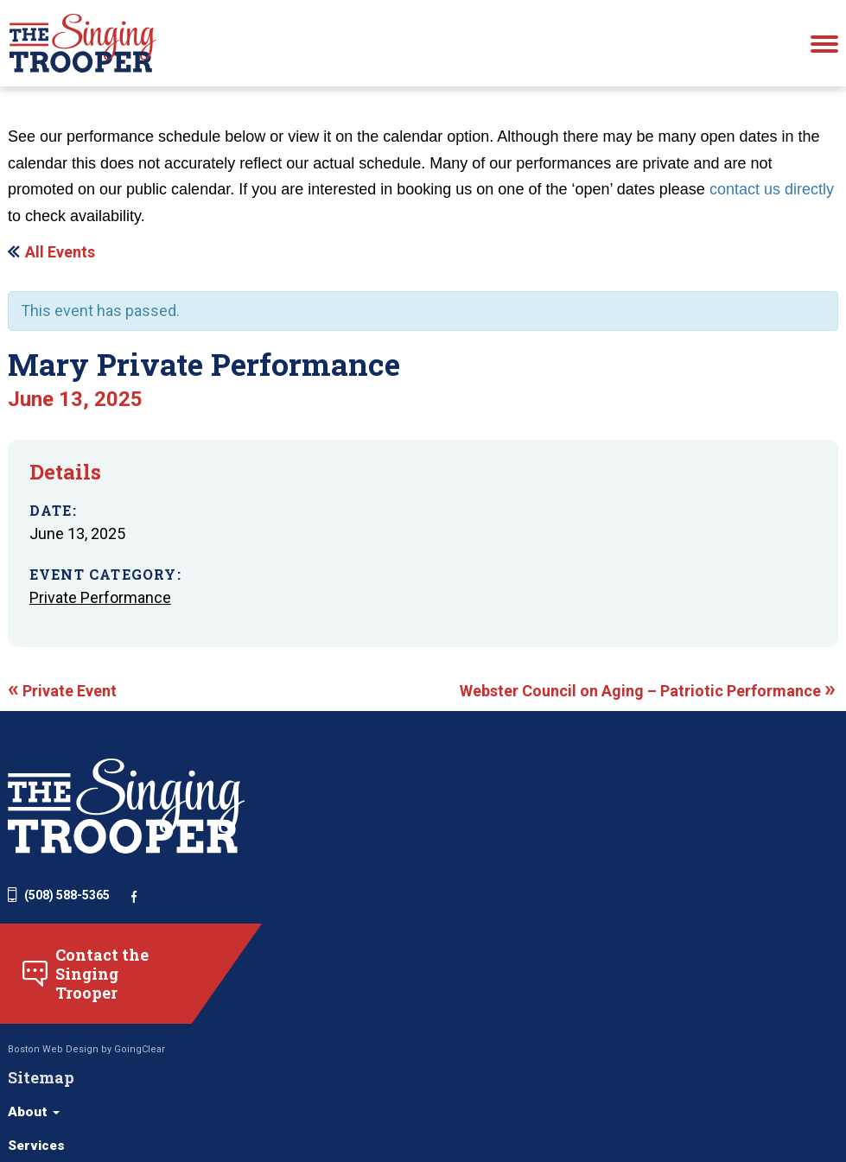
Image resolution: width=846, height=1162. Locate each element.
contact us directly (771, 212)
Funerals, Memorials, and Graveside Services (652, 975)
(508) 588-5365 (59, 952)
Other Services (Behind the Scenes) (621, 1103)
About (386, 857)
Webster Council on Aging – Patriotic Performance (646, 740)
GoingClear (139, 1110)
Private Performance (104, 636)
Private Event (62, 740)
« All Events (54, 275)
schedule (81, 100)
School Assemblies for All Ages (607, 1068)
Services (390, 892)
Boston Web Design (53, 1110)
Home (24, 100)
